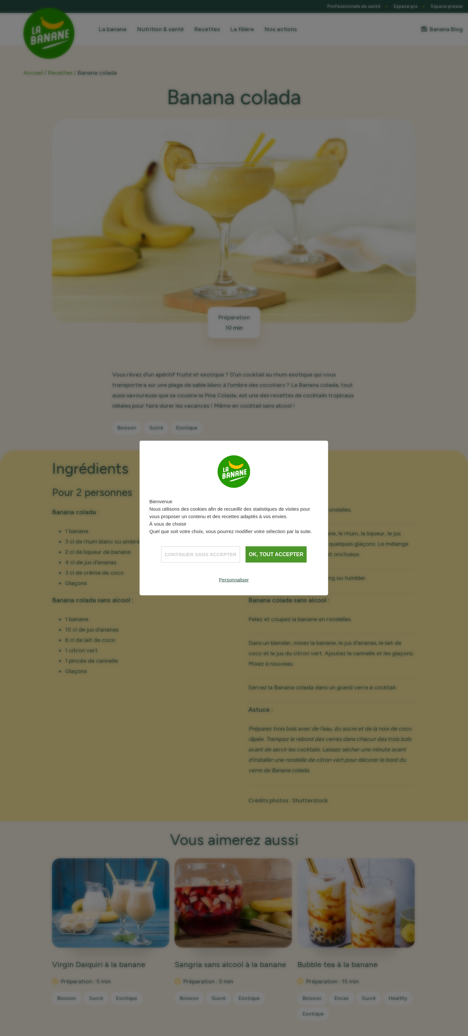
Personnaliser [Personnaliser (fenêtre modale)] (234, 579)
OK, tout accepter (276, 554)
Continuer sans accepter (200, 554)
